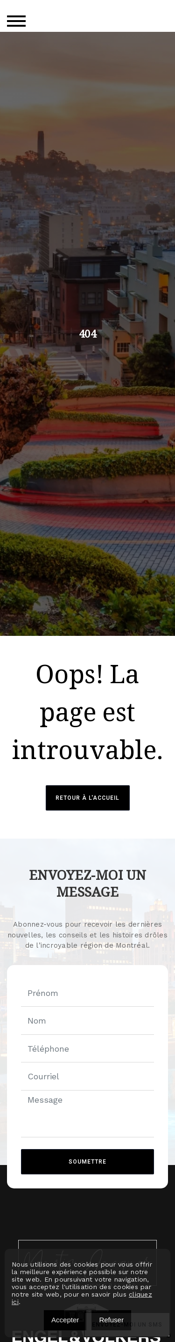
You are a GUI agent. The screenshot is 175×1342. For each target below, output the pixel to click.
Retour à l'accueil (87, 798)
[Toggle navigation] (16, 21)
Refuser (111, 1320)
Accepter (65, 1320)
